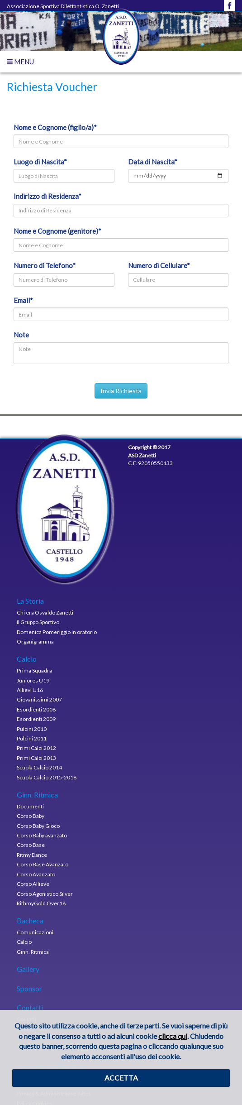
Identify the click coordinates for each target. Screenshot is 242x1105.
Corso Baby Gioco (38, 825)
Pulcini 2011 (32, 738)
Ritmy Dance (32, 854)
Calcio (24, 941)
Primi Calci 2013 (36, 757)
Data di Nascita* (152, 162)
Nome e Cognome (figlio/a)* (55, 127)
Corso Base (31, 844)
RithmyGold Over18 (41, 903)
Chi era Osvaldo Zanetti (45, 612)
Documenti (30, 806)
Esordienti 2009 (36, 719)
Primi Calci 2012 (36, 748)
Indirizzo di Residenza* (47, 196)
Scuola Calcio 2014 (39, 767)
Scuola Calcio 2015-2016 (46, 777)
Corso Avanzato (36, 874)
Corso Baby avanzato (42, 835)
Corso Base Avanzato (42, 864)
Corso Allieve (33, 883)
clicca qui (172, 1036)
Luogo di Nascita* (40, 162)
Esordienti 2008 (36, 709)
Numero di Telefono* (45, 265)
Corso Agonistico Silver (45, 893)
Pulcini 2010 (32, 728)
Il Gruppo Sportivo (38, 622)
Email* (23, 300)
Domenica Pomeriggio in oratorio (57, 632)
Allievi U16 (30, 690)
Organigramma (35, 641)
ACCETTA (121, 1077)
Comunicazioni (35, 932)
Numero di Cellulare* (159, 265)
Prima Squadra (34, 670)
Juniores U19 (33, 680)
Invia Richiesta (121, 390)
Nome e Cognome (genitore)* (57, 231)
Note (21, 335)
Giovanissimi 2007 (39, 699)
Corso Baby (30, 815)
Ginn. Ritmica (33, 951)
